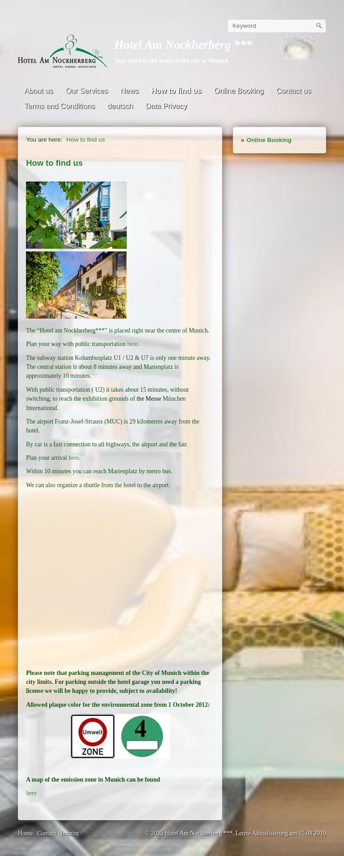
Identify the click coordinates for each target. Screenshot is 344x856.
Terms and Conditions (59, 106)
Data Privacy (166, 106)
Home (25, 833)
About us (38, 90)
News (129, 90)
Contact (46, 833)
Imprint (70, 833)
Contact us (293, 90)
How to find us (176, 90)
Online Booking (239, 90)
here (132, 344)
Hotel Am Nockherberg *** (183, 45)
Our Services (86, 90)
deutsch (120, 106)
